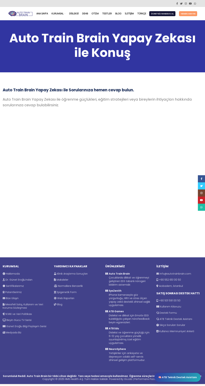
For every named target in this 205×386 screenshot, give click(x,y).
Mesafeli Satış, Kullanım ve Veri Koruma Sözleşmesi (23, 308)
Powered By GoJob (120, 381)
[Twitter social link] (181, 3)
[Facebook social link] (177, 3)
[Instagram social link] (186, 3)
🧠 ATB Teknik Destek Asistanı (177, 377)
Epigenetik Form (65, 294)
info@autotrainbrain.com (175, 275)
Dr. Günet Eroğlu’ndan (17, 281)
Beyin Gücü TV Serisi (17, 322)
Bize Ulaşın (11, 300)
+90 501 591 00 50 (169, 302)
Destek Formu (166, 315)
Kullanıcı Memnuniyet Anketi (175, 333)
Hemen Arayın (188, 14)
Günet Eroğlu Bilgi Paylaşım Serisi (24, 328)
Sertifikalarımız (13, 288)
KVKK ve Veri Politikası (17, 316)
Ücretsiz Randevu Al (162, 14)
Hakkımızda (11, 275)
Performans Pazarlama (148, 381)
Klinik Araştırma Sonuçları (71, 275)
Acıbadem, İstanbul (171, 288)
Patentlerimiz (12, 294)
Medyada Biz (12, 334)
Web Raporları (64, 300)
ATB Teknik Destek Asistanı (174, 321)
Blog (58, 306)
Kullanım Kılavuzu (168, 308)
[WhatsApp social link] (195, 3)
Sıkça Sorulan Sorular (170, 327)
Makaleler (61, 281)
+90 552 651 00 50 (170, 281)
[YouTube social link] (190, 3)
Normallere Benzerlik (68, 288)
